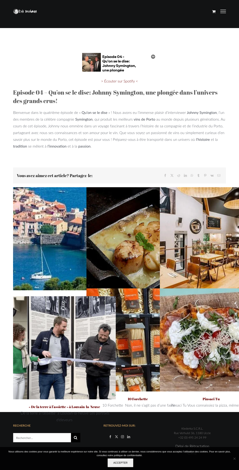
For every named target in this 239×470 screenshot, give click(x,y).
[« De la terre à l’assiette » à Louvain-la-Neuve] (64, 347)
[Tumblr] (198, 175)
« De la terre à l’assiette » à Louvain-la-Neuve (64, 406)
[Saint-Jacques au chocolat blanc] (137, 238)
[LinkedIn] (185, 175)
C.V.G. (192, 424)
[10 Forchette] (137, 339)
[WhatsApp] (192, 175)
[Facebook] (165, 175)
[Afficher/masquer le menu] (223, 11)
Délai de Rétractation (192, 418)
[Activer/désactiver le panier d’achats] (214, 11)
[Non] (234, 458)
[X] (172, 175)
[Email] (218, 175)
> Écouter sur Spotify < (119, 81)
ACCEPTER (120, 462)
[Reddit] (178, 175)
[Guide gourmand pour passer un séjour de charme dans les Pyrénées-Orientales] (64, 238)
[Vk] (212, 175)
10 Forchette (138, 398)
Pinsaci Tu (211, 398)
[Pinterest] (205, 175)
